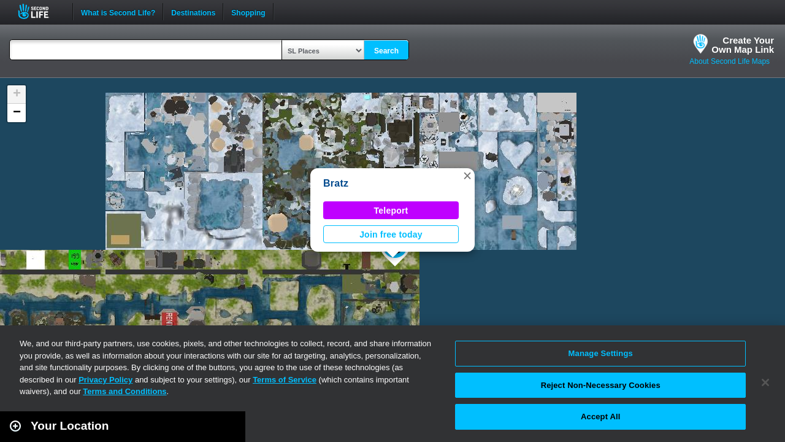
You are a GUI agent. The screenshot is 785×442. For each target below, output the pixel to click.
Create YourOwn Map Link (742, 45)
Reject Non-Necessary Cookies (601, 385)
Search (386, 51)
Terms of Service (284, 379)
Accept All (600, 416)
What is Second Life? (118, 12)
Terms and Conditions (124, 391)
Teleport (391, 210)
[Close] (765, 382)
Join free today (391, 234)
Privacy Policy (105, 379)
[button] (467, 175)
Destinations (193, 12)
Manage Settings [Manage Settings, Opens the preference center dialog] (601, 353)
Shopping (248, 12)
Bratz (335, 183)
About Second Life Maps (729, 61)
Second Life (40, 11)
